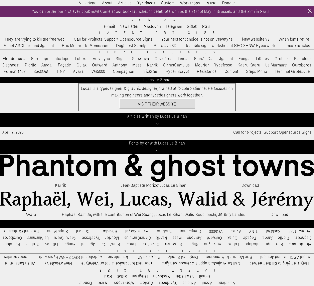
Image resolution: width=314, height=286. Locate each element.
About (107, 3)
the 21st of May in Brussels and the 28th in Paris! (228, 12)
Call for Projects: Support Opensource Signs (113, 39)
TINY (60, 72)
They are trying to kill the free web (35, 39)
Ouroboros (301, 65)
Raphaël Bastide (76, 215)
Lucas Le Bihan (173, 186)
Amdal (47, 65)
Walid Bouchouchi (200, 215)
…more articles (296, 46)
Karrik (152, 65)
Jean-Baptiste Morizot (140, 186)
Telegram (174, 27)
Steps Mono (256, 72)
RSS (206, 27)
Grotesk (282, 59)
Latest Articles (160, 32)
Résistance (207, 72)
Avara (78, 72)
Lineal (183, 59)
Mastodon (152, 27)
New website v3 (256, 39)
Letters (81, 59)
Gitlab (192, 27)
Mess (137, 65)
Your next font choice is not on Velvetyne (197, 39)
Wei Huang (144, 215)
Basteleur (302, 59)
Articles (125, 3)
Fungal (245, 59)
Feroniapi (39, 59)
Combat (231, 72)
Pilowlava (140, 59)
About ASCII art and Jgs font (29, 46)
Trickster (150, 72)
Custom (168, 3)
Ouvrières (163, 59)
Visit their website (157, 104)
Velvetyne (88, 3)
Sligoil (121, 59)
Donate (228, 3)
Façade (64, 65)
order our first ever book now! (73, 12)
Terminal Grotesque (292, 72)
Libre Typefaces (160, 52)
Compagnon (123, 72)
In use (211, 3)
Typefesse (223, 65)
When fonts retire (294, 39)
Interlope (61, 59)
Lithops (262, 59)
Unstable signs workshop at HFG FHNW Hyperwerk (229, 46)
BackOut (40, 72)
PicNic (30, 65)
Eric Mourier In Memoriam (85, 46)
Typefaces (146, 3)
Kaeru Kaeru (249, 65)
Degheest (11, 65)
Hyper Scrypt (177, 72)
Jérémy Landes (231, 215)
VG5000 (98, 72)
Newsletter (129, 27)
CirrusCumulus (176, 65)
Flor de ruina (14, 59)
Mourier (202, 65)
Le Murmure (276, 65)
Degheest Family (131, 46)
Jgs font (226, 59)
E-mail (109, 27)
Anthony (120, 65)
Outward (99, 65)
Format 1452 (15, 72)
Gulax (81, 65)
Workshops (190, 3)
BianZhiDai (204, 59)
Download (250, 186)
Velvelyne (101, 59)
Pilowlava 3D (165, 46)
